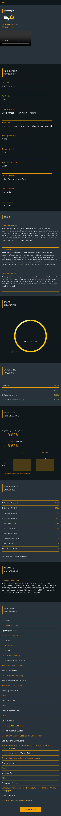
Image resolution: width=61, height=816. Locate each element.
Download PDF (30, 809)
